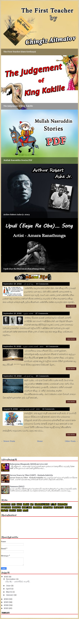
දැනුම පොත (28, 313)
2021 (6, 608)
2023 (6, 602)
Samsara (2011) (17, 486)
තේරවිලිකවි (62, 504)
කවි (31, 504)
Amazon (5, 504)
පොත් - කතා (38, 346)
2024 (6, 599)
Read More (71, 306)
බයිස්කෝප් (37, 507)
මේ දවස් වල (29, 284)
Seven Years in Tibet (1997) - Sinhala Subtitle (31, 475)
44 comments (52, 346)
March (9, 592)
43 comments (42, 284)
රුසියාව (12, 510)
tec (13, 504)
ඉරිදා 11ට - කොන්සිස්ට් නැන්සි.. (17, 582)
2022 (6, 605)
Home (40, 441)
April (8, 589)
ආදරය (19, 504)
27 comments (41, 313)
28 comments (42, 376)
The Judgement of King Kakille (18, 106)
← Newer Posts (8, 441)
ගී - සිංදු (53, 504)
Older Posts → (71, 441)
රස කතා (68, 507)
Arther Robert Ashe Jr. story (16, 214)
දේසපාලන (16, 507)
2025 (6, 577)
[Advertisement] (38, 449)
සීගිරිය (25, 510)
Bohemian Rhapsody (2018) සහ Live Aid (29, 464)
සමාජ (19, 510)
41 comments (48, 409)
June (8, 586)
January (10, 595)
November (11, 579)
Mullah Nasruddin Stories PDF (17, 160)
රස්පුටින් (4, 510)
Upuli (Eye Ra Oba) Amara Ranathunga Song (24, 269)
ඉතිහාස (26, 504)
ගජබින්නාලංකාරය (42, 504)
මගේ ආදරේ (47, 507)
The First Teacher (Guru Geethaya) (19, 52)
